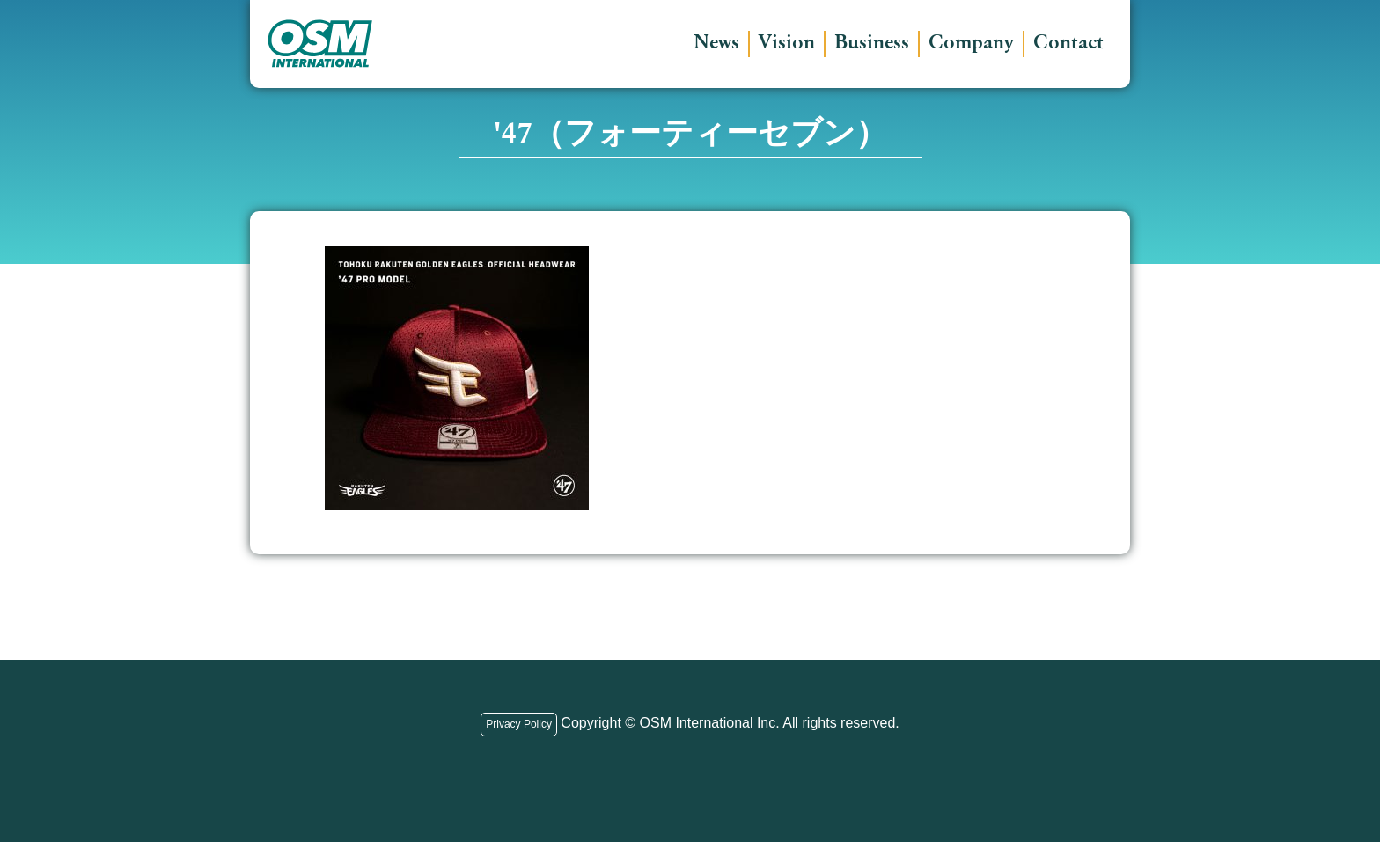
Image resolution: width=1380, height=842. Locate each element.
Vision (787, 44)
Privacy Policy (519, 724)
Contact (1068, 44)
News (716, 44)
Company (971, 44)
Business (871, 44)
